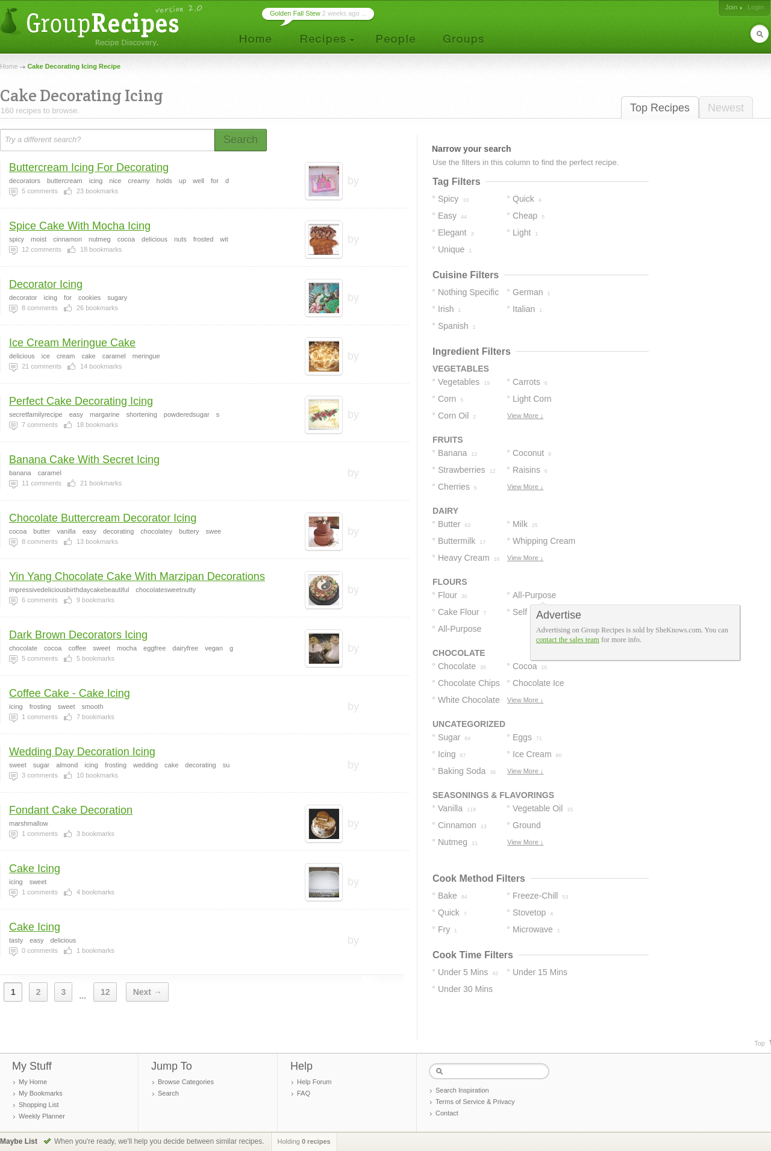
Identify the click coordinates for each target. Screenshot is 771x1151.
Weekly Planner (42, 1116)
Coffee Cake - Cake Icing (69, 693)
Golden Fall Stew (295, 13)
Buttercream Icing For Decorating (89, 167)
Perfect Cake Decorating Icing (81, 401)
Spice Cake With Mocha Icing (80, 226)
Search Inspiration (462, 1090)
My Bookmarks (41, 1093)
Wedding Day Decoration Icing (82, 752)
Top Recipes (660, 108)
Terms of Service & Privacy (474, 1101)
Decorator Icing (46, 284)
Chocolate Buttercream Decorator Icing (102, 518)
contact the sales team (567, 639)
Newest (726, 108)
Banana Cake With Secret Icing (84, 460)
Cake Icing (34, 868)
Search (168, 1093)
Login (756, 7)
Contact (446, 1113)
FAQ (303, 1093)
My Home (33, 1081)
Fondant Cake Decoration (71, 810)
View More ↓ (525, 415)
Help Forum (314, 1081)
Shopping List (39, 1104)
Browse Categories (186, 1081)
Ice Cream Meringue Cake (72, 343)
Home (8, 66)
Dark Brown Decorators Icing (78, 635)
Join (731, 7)
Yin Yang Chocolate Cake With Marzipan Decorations (137, 576)
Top (759, 1043)
